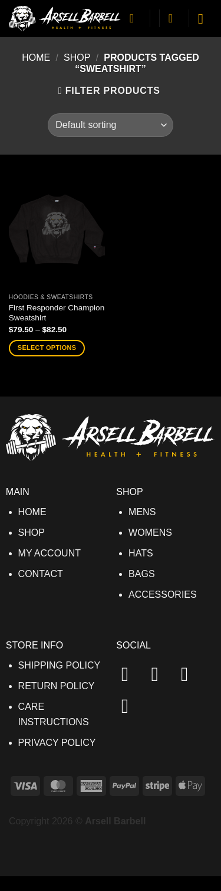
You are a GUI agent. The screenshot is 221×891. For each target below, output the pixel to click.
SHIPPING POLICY (59, 665)
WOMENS (150, 533)
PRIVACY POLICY (57, 743)
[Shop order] (110, 125)
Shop (77, 58)
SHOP (31, 533)
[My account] (135, 18)
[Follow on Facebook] (131, 674)
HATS (140, 553)
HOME (32, 512)
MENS (142, 512)
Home (36, 58)
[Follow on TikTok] (191, 674)
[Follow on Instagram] (161, 674)
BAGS (141, 574)
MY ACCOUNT (49, 553)
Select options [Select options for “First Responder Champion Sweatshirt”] (47, 347)
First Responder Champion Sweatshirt (56, 313)
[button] (174, 18)
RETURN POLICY (56, 686)
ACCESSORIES (162, 594)
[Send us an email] (131, 706)
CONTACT (40, 574)
